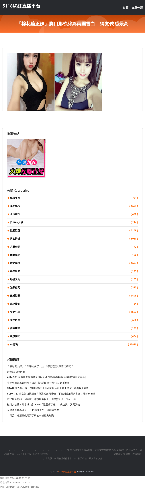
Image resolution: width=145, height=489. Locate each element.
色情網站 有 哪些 (122, 454)
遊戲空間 (74, 287)
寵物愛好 (74, 304)
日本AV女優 (74, 222)
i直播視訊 (136, 454)
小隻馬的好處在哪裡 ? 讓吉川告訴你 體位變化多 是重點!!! (38, 382)
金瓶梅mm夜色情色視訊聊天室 (109, 450)
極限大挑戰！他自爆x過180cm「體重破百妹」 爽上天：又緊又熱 (43, 404)
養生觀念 (74, 320)
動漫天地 (74, 279)
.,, (95, 454)
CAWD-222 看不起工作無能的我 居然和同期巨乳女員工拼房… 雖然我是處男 (48, 388)
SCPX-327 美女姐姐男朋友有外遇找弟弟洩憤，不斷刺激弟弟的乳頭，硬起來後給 (51, 393)
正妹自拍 (74, 214)
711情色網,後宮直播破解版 (79, 450)
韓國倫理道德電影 (63, 458)
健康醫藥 (74, 328)
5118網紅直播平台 (21, 6)
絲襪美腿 (74, 198)
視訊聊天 (74, 336)
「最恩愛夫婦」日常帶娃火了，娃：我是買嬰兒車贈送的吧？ (40, 366)
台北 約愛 (47, 458)
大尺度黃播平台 (23, 454)
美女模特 (74, 206)
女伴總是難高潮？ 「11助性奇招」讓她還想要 (33, 410)
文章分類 (137, 7)
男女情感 (74, 239)
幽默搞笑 (74, 255)
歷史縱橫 (74, 263)
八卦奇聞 (74, 247)
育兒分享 (74, 312)
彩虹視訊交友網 (40, 454)
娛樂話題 (74, 296)
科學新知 (74, 271)
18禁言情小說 (95, 458)
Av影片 (74, 344)
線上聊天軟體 (80, 458)
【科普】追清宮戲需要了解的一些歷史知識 (30, 415)
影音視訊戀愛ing (16, 371)
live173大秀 (132, 450)
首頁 (125, 7)
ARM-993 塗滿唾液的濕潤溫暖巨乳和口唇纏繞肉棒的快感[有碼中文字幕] (46, 377)
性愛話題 (74, 230)
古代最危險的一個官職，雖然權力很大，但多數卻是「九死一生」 (42, 399)
